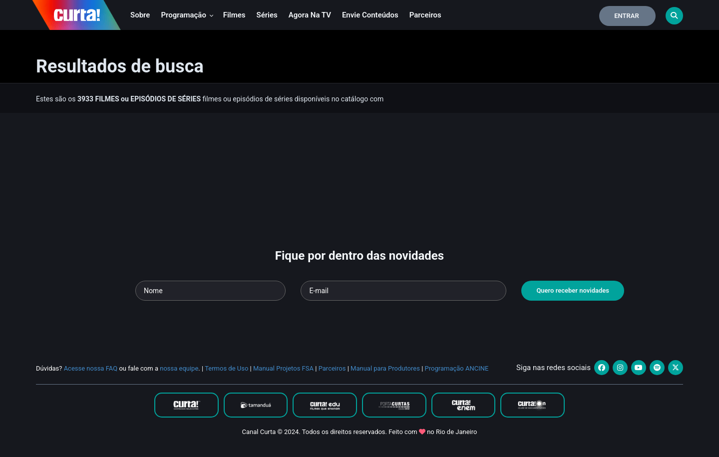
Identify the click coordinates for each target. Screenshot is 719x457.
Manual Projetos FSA (283, 368)
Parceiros (425, 14)
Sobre (140, 14)
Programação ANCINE (457, 368)
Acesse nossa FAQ (91, 368)
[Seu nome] (210, 291)
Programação (187, 14)
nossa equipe (179, 368)
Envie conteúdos (370, 14)
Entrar (626, 15)
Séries (267, 14)
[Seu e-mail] (403, 291)
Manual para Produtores (385, 368)
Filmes (234, 14)
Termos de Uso (226, 368)
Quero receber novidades (572, 290)
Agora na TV (310, 14)
